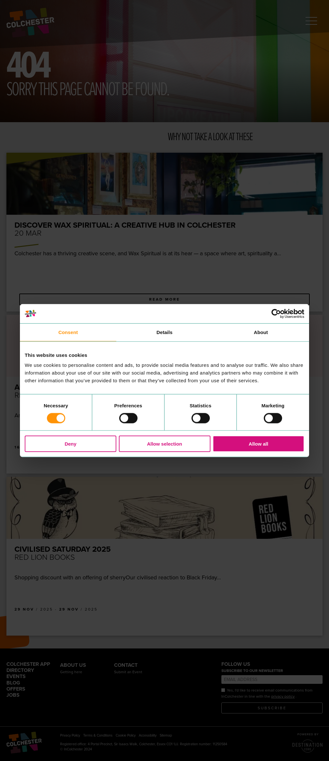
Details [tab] (164, 332)
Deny (70, 444)
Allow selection (164, 444)
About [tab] (261, 332)
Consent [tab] (68, 332)
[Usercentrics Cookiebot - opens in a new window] (276, 313)
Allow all (258, 444)
